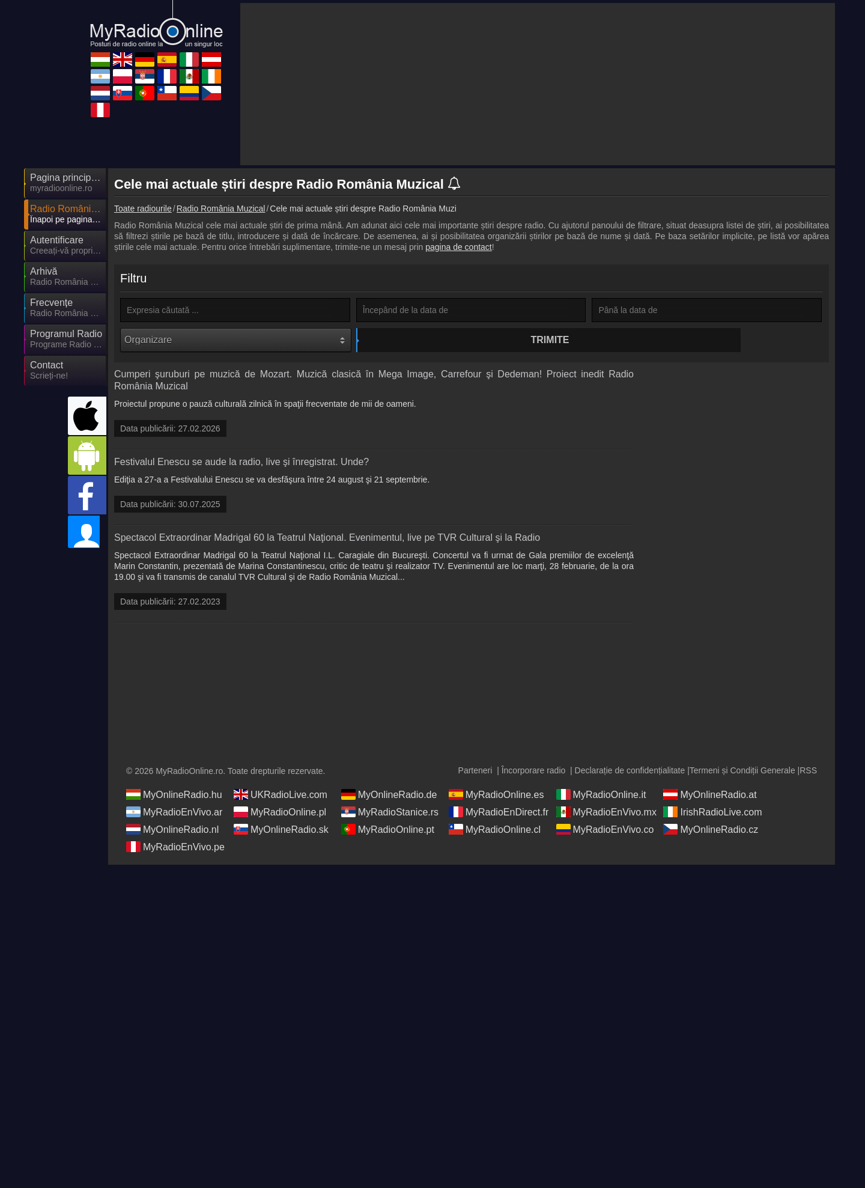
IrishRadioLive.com (712, 825)
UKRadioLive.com (280, 808)
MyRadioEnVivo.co (605, 843)
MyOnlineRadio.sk (281, 843)
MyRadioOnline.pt (387, 843)
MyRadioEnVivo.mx (606, 825)
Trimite (473, 340)
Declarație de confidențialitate (630, 784)
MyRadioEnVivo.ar (174, 825)
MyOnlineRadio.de (389, 808)
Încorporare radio (534, 784)
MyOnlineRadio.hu (174, 808)
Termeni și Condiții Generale (742, 784)
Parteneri (475, 784)
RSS (808, 784)
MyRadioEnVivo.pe (175, 860)
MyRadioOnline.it (601, 808)
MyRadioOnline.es (496, 808)
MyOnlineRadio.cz (710, 843)
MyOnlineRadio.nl (172, 843)
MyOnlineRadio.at (709, 808)
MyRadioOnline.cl (495, 843)
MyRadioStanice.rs (390, 825)
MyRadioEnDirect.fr (499, 825)
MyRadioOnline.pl (280, 825)
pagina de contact (458, 247)
